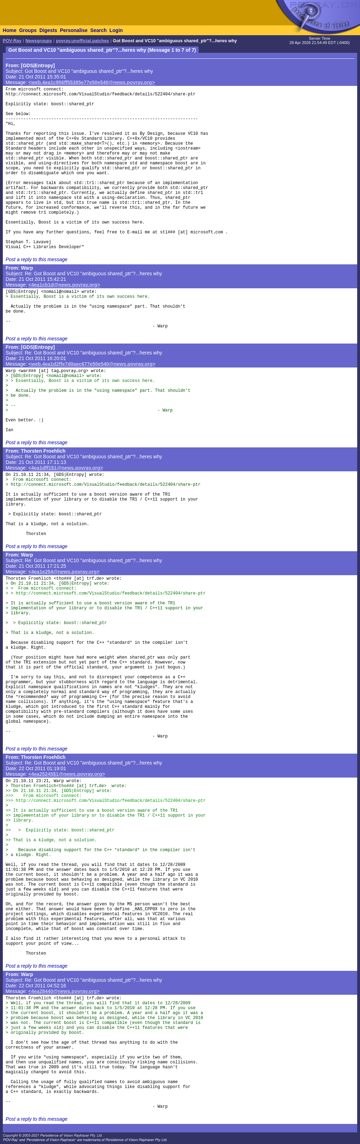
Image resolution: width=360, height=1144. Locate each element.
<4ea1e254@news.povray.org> (64, 571)
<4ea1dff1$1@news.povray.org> (65, 468)
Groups (28, 30)
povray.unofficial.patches (82, 40)
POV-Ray (12, 40)
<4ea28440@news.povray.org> (64, 991)
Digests (48, 30)
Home (10, 30)
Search (98, 30)
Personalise (74, 30)
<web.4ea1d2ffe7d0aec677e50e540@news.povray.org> (91, 364)
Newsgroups (38, 40)
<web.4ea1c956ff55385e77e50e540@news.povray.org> (91, 82)
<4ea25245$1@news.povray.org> (66, 774)
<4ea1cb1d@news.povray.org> (64, 285)
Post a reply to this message (37, 259)
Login (116, 30)
